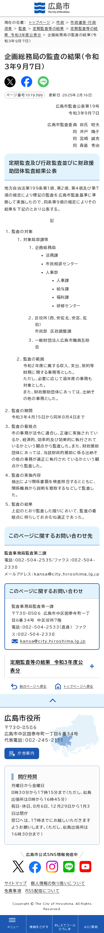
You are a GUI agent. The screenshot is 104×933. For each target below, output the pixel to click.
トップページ (39, 22)
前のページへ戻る (33, 686)
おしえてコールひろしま (64, 927)
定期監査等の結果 (48, 28)
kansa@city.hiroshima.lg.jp (53, 641)
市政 (60, 22)
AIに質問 (91, 927)
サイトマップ (15, 883)
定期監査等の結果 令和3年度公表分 (46, 666)
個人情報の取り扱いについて (58, 883)
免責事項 (12, 891)
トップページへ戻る (78, 686)
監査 (22, 28)
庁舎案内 (26, 753)
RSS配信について (42, 891)
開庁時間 (27, 776)
